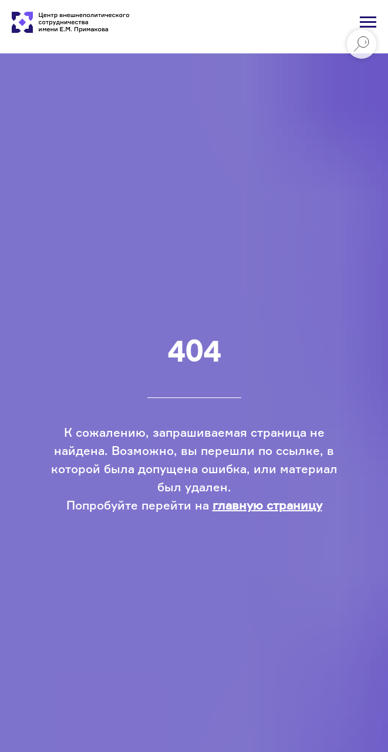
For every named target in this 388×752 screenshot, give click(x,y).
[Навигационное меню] (368, 22)
